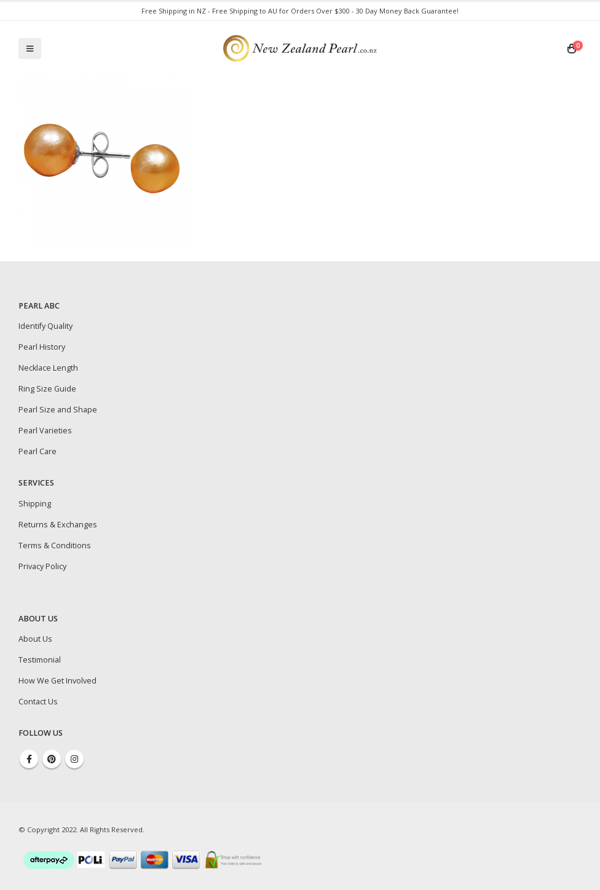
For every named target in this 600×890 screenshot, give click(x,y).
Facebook (29, 759)
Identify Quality (45, 326)
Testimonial (39, 660)
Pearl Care (37, 451)
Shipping (34, 503)
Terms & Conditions (54, 545)
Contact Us (38, 701)
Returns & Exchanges (57, 524)
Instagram (74, 759)
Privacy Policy (42, 566)
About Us (35, 639)
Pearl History (41, 347)
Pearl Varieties (45, 430)
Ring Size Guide (47, 389)
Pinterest (51, 759)
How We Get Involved (57, 680)
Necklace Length (48, 368)
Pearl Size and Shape (57, 409)
